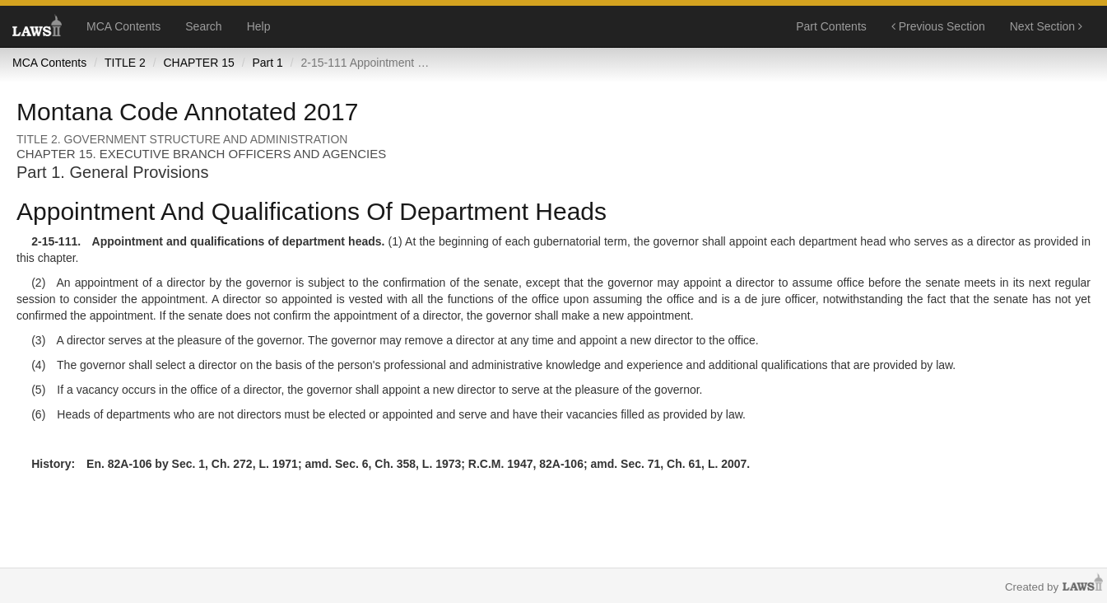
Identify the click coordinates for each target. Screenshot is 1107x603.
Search (203, 26)
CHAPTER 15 (198, 62)
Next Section (1046, 26)
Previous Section (938, 26)
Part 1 (267, 62)
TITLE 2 (125, 62)
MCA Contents (123, 26)
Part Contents (831, 26)
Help (259, 26)
